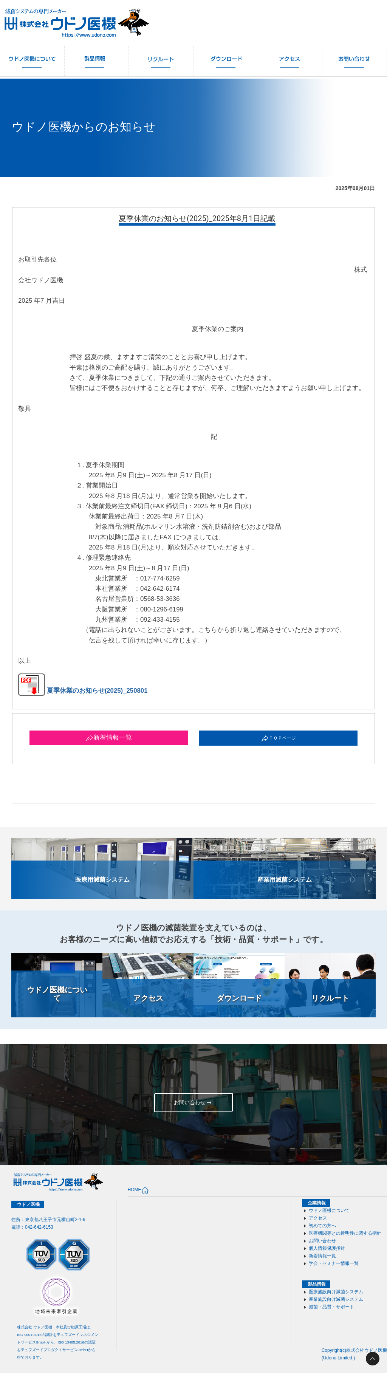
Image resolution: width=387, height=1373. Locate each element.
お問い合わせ (322, 1240)
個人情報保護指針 (327, 1248)
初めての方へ (322, 1225)
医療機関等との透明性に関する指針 (345, 1233)
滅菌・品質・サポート (331, 1307)
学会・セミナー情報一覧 (334, 1263)
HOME (138, 1190)
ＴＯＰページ (278, 738)
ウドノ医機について (329, 1210)
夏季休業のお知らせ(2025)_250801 (83, 690)
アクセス (318, 1218)
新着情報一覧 (109, 738)
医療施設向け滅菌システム (336, 1291)
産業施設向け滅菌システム (336, 1299)
